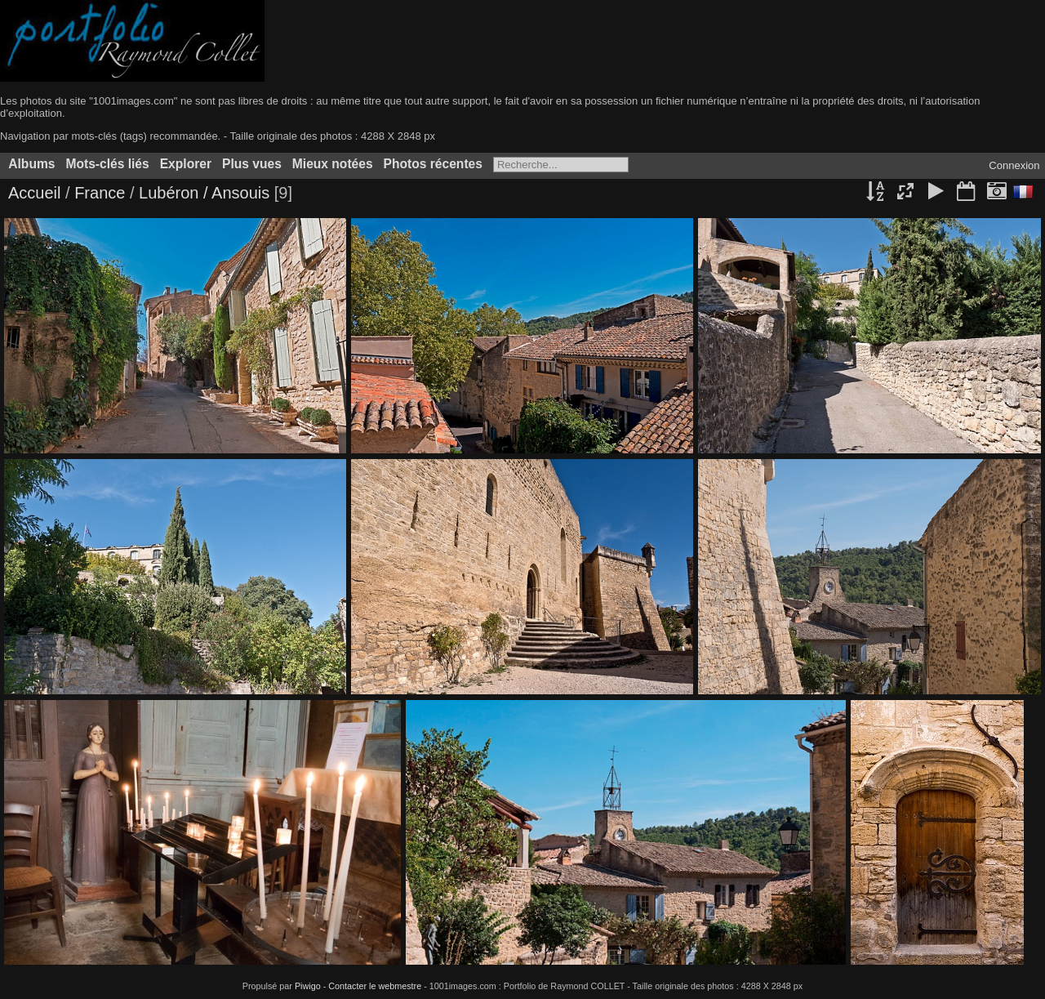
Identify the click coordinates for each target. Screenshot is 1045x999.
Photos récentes (433, 164)
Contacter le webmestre (374, 986)
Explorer (185, 164)
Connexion (1014, 165)
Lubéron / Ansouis (204, 193)
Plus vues (252, 164)
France (102, 193)
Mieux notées (332, 164)
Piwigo (308, 986)
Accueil (34, 193)
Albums (31, 164)
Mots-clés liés (107, 164)
